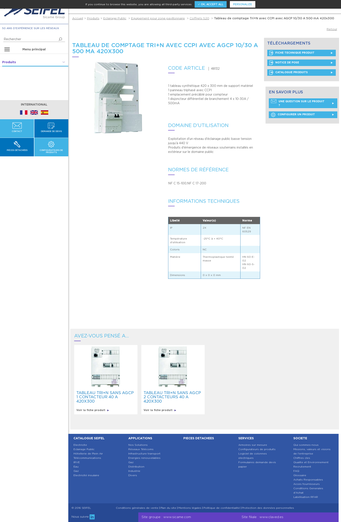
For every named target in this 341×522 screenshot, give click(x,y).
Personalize (242, 4)
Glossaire (299, 475)
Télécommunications (87, 457)
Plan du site (168, 508)
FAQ (296, 470)
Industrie (134, 470)
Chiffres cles (301, 457)
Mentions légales (189, 508)
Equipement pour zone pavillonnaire (158, 18)
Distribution (136, 466)
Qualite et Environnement (311, 462)
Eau (76, 466)
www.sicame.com (177, 517)
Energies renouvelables (144, 457)
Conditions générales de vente (137, 508)
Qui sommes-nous (306, 444)
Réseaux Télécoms (141, 449)
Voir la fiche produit (92, 410)
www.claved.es (271, 517)
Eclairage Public (114, 18)
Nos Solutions (138, 444)
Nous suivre (83, 516)
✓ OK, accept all (210, 4)
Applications (140, 438)
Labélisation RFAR (305, 497)
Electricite (80, 444)
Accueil (77, 18)
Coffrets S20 (199, 18)
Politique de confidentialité (222, 508)
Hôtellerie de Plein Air (88, 453)
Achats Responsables (308, 479)
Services (246, 438)
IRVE (77, 462)
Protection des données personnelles (268, 508)
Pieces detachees (198, 438)
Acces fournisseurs (306, 484)
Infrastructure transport (144, 453)
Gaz (76, 470)
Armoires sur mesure (252, 444)
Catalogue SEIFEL (89, 438)
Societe (300, 438)
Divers (132, 475)
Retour (332, 29)
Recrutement (302, 466)
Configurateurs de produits (257, 449)
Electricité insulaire (86, 475)
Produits (93, 18)
